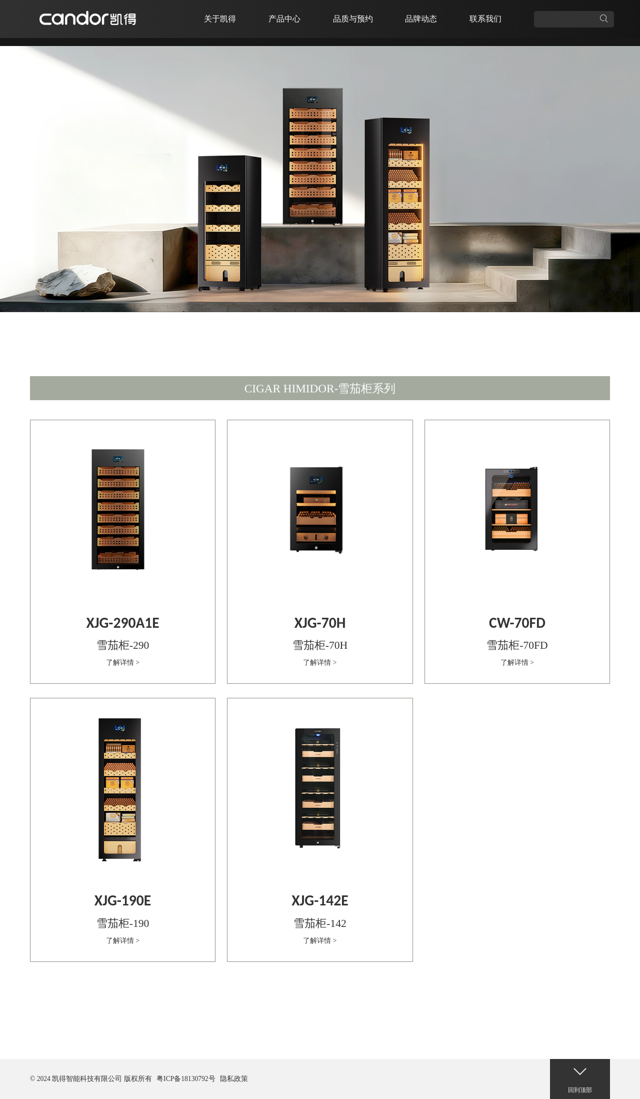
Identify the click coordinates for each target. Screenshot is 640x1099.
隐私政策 (234, 1078)
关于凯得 (220, 19)
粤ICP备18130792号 (186, 1078)
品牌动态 (421, 19)
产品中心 (284, 19)
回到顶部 (580, 1076)
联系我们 (486, 19)
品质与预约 (353, 19)
